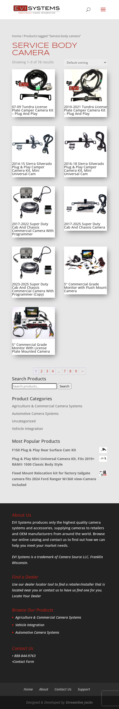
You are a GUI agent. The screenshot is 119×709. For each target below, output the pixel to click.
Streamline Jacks (79, 702)
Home (16, 36)
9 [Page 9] (76, 371)
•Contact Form (23, 661)
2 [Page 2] (42, 371)
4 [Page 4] (53, 371)
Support (84, 689)
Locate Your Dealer (26, 596)
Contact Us (62, 689)
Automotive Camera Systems (35, 413)
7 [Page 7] (65, 371)
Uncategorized (24, 421)
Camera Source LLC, (73, 557)
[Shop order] (85, 62)
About (43, 689)
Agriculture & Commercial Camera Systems (47, 406)
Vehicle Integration (27, 428)
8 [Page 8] (70, 371)
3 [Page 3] (47, 371)
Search (64, 386)
